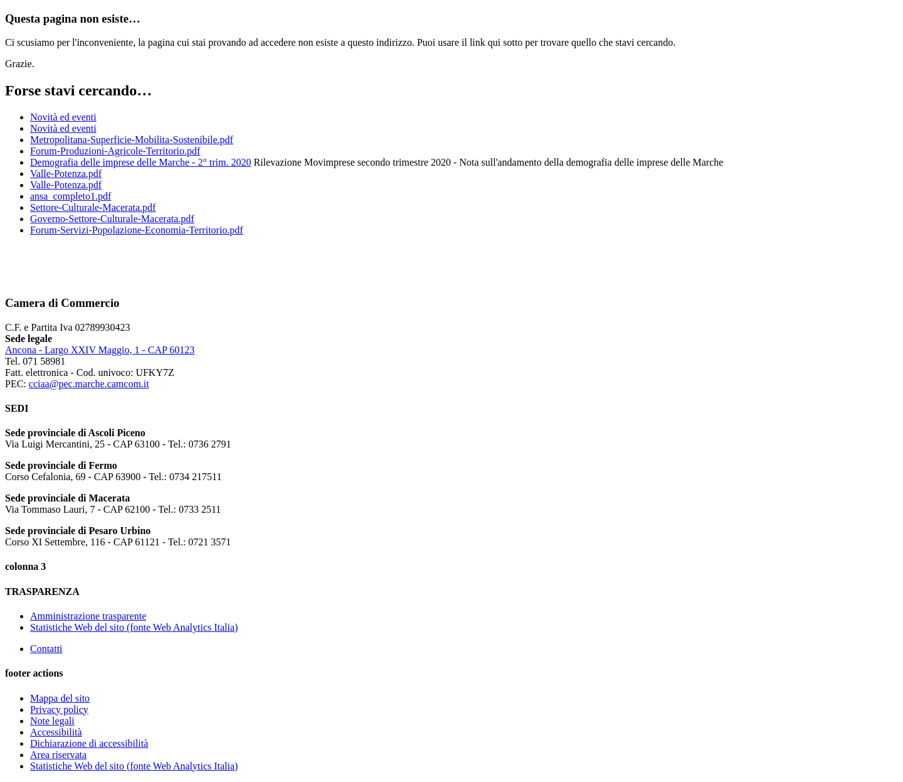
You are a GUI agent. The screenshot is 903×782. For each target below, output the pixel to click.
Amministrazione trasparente (88, 616)
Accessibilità (56, 732)
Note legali (52, 720)
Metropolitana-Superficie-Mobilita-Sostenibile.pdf (131, 139)
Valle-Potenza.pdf (66, 173)
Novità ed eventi (63, 117)
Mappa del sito (60, 698)
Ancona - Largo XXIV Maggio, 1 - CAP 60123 (99, 350)
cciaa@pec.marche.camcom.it (89, 383)
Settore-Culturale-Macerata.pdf (93, 207)
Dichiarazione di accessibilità (89, 743)
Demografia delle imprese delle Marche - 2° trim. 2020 (140, 162)
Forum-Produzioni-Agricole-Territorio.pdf (115, 151)
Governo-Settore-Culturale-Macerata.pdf (112, 218)
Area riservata (58, 754)
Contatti (46, 648)
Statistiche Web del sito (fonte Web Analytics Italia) (134, 627)
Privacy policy (59, 709)
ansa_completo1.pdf (70, 196)
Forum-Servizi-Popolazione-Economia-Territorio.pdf (136, 230)
